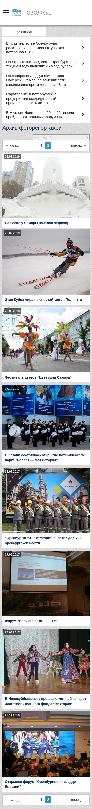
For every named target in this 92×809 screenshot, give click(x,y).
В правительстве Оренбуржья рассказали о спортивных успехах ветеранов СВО (35, 47)
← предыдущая (12, 145)
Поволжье (37, 12)
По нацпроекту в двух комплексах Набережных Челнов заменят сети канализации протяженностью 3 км (36, 80)
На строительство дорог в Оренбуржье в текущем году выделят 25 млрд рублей (41, 64)
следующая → (79, 145)
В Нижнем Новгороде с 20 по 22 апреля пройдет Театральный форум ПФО (40, 114)
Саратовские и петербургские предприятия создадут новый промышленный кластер (31, 98)
